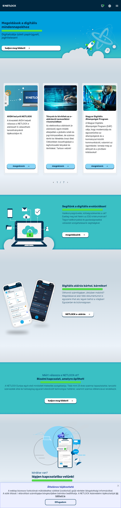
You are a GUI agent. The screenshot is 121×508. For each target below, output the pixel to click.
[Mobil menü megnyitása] (117, 6)
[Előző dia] (53, 182)
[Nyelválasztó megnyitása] (109, 5)
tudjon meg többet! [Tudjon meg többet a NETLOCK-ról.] (17, 48)
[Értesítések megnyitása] (102, 5)
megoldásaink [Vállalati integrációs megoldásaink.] (75, 235)
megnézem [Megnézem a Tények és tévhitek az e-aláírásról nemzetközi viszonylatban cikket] (60, 166)
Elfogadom (60, 502)
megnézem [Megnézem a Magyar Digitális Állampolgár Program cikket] (99, 166)
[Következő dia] (67, 182)
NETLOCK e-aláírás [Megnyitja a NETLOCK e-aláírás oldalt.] (77, 314)
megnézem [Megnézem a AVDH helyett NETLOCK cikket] (21, 166)
